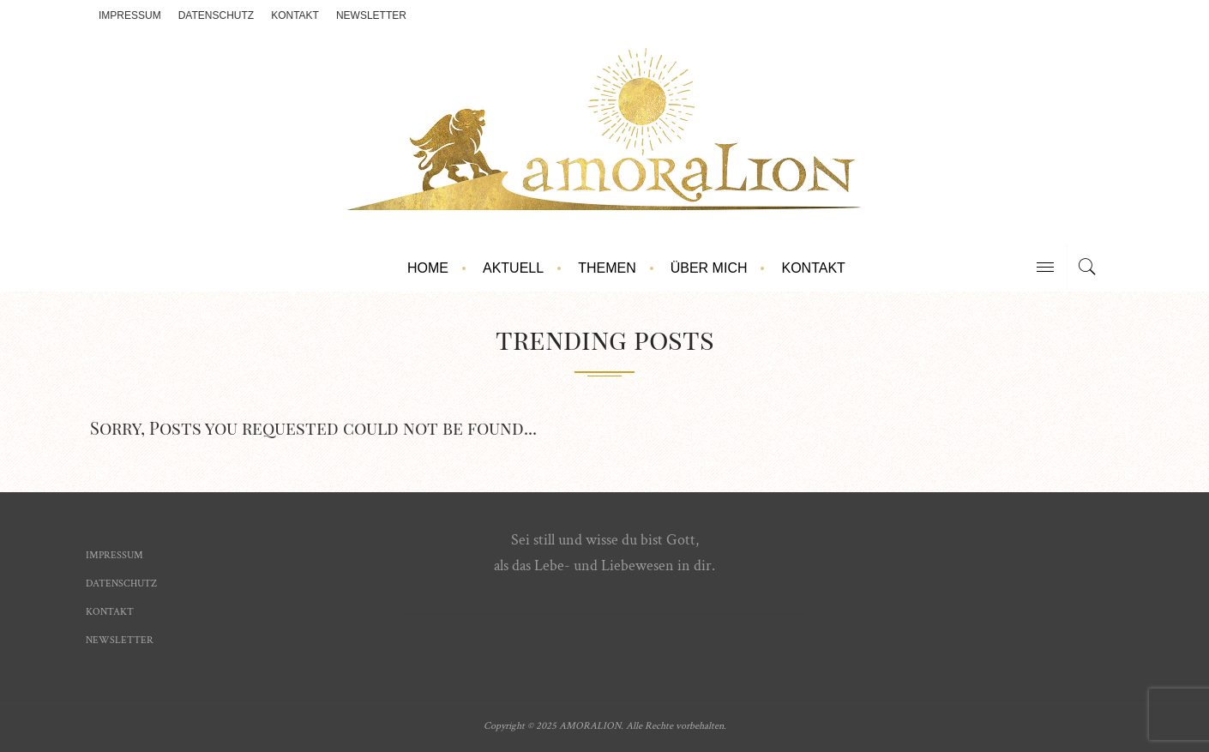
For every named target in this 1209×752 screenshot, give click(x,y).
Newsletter (371, 15)
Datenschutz (216, 15)
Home (427, 268)
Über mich (709, 268)
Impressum (130, 15)
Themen (607, 268)
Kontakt (295, 15)
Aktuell (513, 268)
